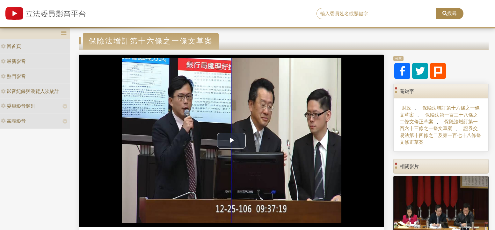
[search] (376, 13)
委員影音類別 (18, 106)
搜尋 (449, 13)
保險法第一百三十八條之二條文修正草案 (439, 118)
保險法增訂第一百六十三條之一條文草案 (439, 125)
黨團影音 (13, 121)
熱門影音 (13, 76)
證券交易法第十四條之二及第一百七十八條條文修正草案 (440, 135)
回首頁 (11, 46)
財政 (406, 108)
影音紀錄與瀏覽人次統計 (30, 91)
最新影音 (13, 61)
